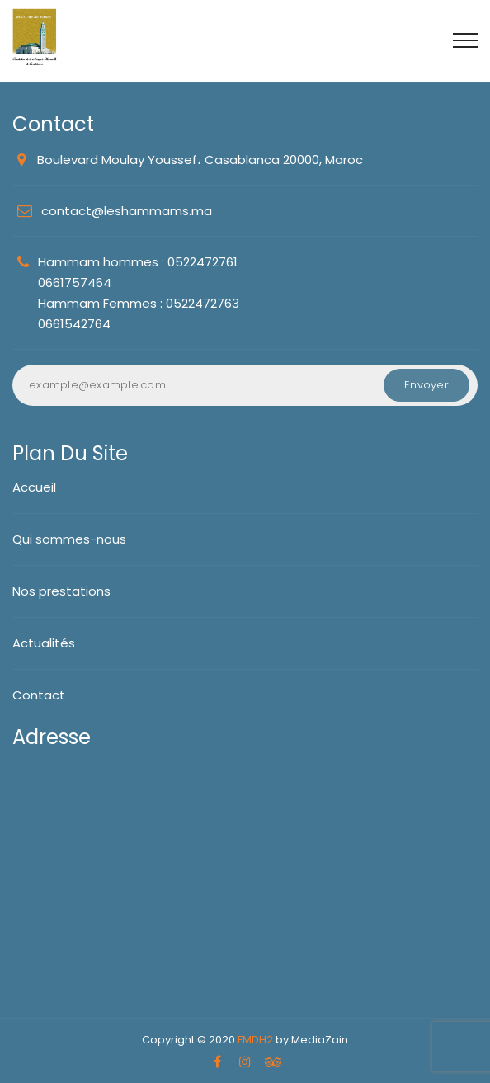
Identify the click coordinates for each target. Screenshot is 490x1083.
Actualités (43, 643)
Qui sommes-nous (69, 539)
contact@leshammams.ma (126, 210)
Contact (38, 695)
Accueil (34, 487)
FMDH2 (255, 1040)
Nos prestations (61, 591)
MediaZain (319, 1040)
